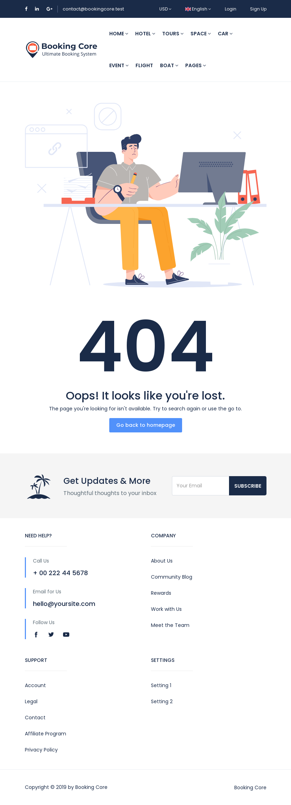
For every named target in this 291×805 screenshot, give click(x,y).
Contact (35, 717)
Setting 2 (162, 701)
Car (225, 33)
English (198, 9)
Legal (31, 701)
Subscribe (247, 485)
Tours (172, 33)
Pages (195, 65)
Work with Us (166, 609)
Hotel (145, 33)
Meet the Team (170, 625)
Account (35, 685)
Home (118, 33)
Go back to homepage (145, 425)
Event (119, 65)
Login (230, 9)
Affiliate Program (45, 733)
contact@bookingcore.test (93, 9)
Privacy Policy (41, 749)
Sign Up (258, 9)
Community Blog (171, 576)
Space (200, 33)
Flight (144, 65)
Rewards (161, 592)
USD (165, 9)
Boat (169, 65)
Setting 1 (161, 685)
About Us (162, 560)
